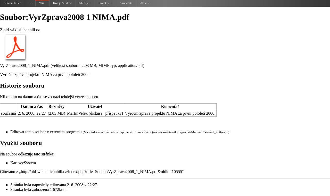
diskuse (96, 113)
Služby (85, 3)
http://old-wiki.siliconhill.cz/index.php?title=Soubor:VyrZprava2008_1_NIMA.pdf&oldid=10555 (101, 171)
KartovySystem (23, 163)
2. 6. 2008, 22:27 (32, 113)
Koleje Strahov (62, 3)
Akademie (126, 3)
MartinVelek (77, 113)
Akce (144, 3)
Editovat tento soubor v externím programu (46, 132)
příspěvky (113, 113)
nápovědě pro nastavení (135, 132)
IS (30, 3)
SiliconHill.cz (12, 3)
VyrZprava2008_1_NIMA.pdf (25, 65)
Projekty (105, 3)
